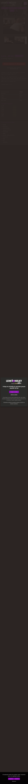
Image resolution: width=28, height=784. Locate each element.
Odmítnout (14, 781)
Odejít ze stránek (14, 394)
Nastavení (11, 778)
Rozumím (17, 778)
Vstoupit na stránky (14, 391)
